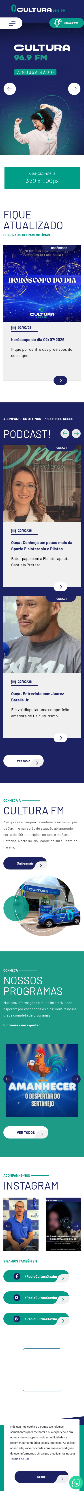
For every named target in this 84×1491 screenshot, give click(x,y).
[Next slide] (74, 89)
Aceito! (53, 1477)
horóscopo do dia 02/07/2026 (38, 339)
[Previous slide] (7, 1079)
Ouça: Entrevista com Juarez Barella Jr (37, 696)
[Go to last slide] (10, 89)
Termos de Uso (20, 1459)
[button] (66, 23)
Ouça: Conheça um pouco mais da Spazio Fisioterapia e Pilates (41, 545)
